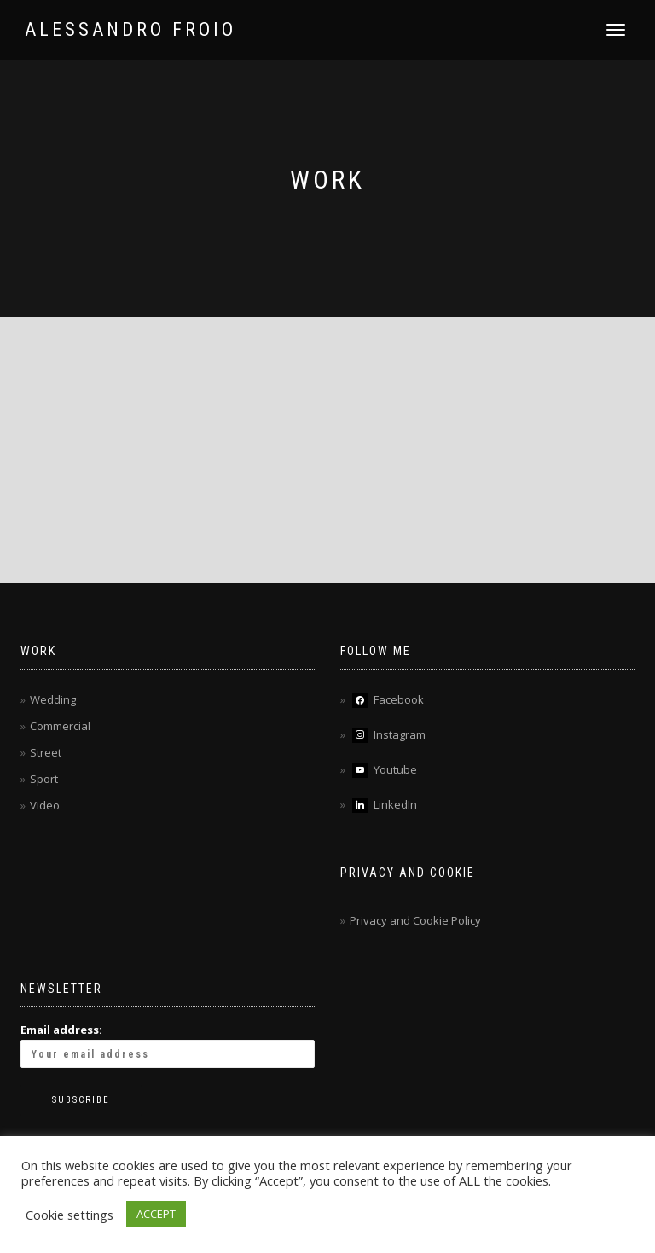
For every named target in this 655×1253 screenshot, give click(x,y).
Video (45, 805)
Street (45, 752)
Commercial (60, 726)
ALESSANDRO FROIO (130, 30)
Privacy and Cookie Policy (415, 920)
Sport (44, 778)
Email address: (167, 1045)
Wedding (53, 699)
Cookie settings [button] (69, 1214)
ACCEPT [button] (156, 1213)
